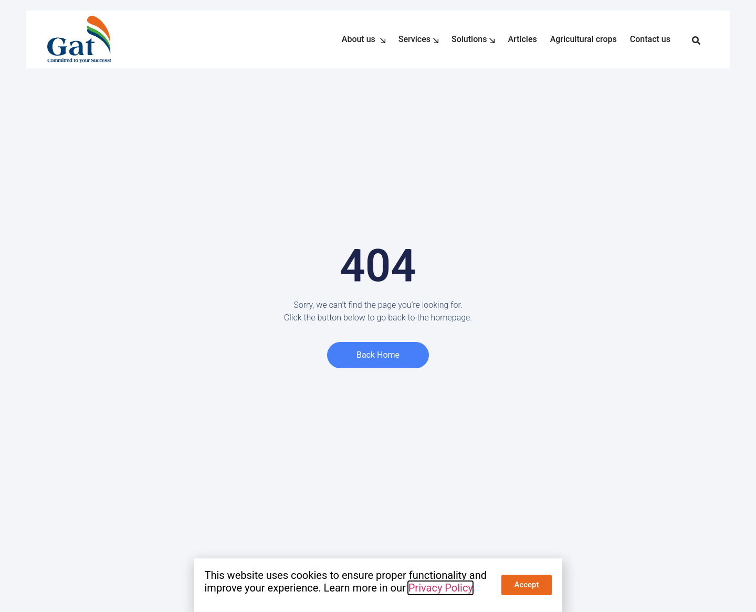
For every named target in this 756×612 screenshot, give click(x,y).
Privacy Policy (440, 588)
